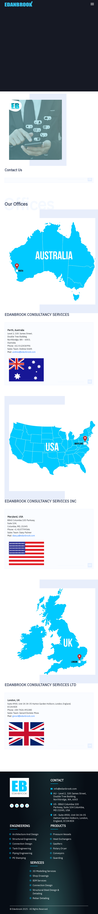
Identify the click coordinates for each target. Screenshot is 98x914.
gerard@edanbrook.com (23, 716)
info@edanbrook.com (65, 788)
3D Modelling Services (44, 871)
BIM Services (39, 880)
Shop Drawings (41, 875)
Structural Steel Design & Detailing (46, 892)
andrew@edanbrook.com (23, 352)
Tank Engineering (21, 848)
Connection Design (22, 843)
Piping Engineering (22, 853)
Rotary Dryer (60, 848)
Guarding (58, 857)
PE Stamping (19, 857)
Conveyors (58, 853)
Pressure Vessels (62, 834)
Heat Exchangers (62, 839)
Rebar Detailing (41, 898)
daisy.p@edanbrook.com (23, 535)
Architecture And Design (25, 834)
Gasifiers (57, 843)
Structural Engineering (24, 839)
